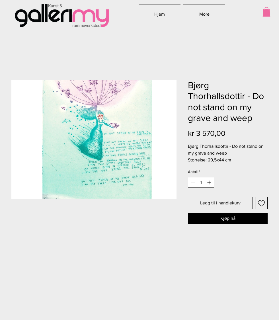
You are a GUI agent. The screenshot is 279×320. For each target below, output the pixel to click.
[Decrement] (192, 182)
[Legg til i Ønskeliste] (261, 203)
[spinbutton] (201, 182)
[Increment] (209, 182)
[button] (266, 12)
